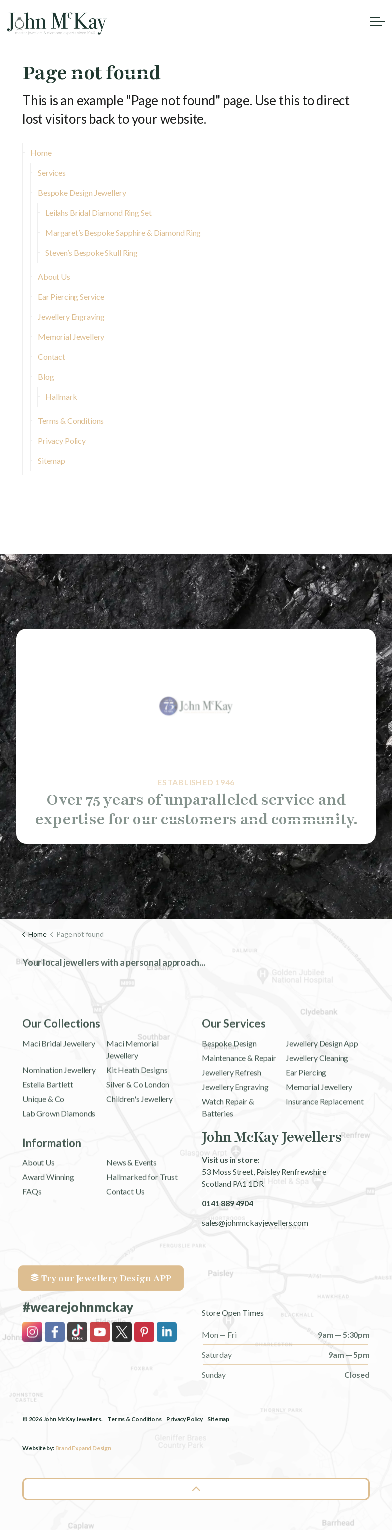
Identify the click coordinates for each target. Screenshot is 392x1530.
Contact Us (125, 1232)
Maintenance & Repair (239, 1098)
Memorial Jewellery (71, 336)
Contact (51, 356)
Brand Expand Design (83, 1448)
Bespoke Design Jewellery (82, 192)
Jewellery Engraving (71, 316)
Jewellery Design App (322, 1084)
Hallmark (61, 396)
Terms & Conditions (71, 420)
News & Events (131, 1203)
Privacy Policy (62, 440)
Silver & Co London (137, 1125)
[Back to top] (196, 1489)
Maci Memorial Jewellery (132, 1090)
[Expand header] (377, 21)
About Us (54, 276)
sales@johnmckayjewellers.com (255, 1222)
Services (52, 172)
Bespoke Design (229, 1084)
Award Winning (48, 1217)
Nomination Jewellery (59, 1110)
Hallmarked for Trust (142, 1217)
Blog (46, 376)
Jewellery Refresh (231, 1113)
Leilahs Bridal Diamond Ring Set (98, 212)
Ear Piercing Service (71, 296)
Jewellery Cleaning (317, 1098)
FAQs (31, 1232)
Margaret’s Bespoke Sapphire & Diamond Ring (123, 232)
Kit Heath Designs (136, 1110)
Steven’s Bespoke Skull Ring (91, 252)
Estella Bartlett (47, 1125)
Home (40, 152)
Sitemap (51, 460)
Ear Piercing (306, 1113)
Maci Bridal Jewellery (58, 1084)
